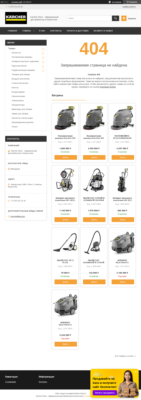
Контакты (56, 31)
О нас (42, 31)
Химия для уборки (20, 114)
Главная (12, 31)
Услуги (15, 127)
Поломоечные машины (22, 57)
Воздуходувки (18, 92)
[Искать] (115, 18)
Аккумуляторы (18, 105)
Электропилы (18, 100)
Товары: (12, 48)
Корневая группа (108, 87)
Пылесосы (16, 53)
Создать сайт (16, 2)
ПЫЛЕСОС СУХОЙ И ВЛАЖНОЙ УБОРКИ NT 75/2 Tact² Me (93, 200)
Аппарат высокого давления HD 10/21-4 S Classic (65, 200)
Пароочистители (19, 66)
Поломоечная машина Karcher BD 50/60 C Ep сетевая (65, 138)
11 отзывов (116, 2)
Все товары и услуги (124, 356)
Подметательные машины (23, 70)
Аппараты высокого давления (25, 61)
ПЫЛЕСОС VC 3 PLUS (65, 261)
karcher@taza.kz (18, 216)
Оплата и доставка (77, 31)
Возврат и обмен (103, 31)
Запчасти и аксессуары (22, 118)
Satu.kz (83, 394)
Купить (66, 157)
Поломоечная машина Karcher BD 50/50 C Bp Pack (93, 138)
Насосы (15, 87)
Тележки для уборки (21, 74)
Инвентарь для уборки (22, 109)
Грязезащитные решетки (22, 122)
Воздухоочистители (20, 79)
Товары (26, 31)
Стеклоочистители (20, 83)
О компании (10, 382)
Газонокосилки (18, 96)
